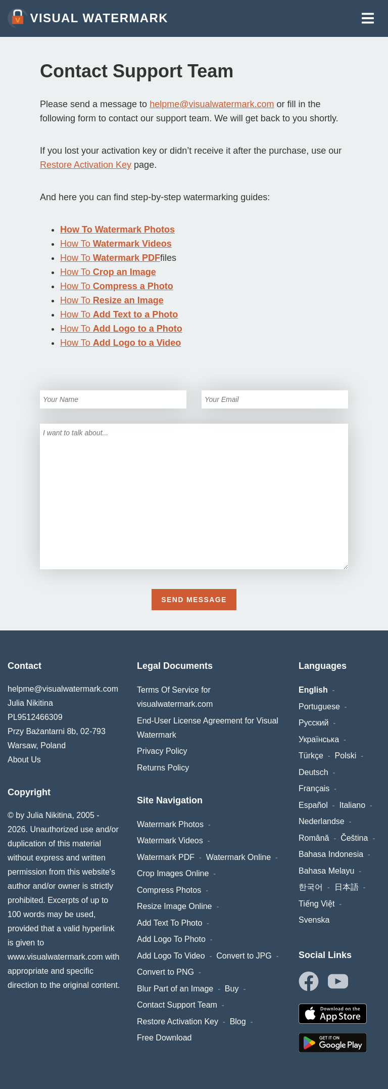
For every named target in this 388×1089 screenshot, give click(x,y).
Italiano (353, 805)
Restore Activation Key (85, 165)
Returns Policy (163, 767)
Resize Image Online (174, 906)
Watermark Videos (170, 840)
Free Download (164, 1037)
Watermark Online (238, 857)
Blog (238, 1021)
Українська (319, 739)
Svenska (314, 920)
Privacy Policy (162, 751)
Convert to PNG (165, 972)
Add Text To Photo (169, 923)
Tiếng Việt (316, 903)
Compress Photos (169, 890)
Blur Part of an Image (175, 988)
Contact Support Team (177, 1005)
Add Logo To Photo (171, 939)
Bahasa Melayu (326, 871)
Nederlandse (322, 821)
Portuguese (319, 706)
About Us (24, 759)
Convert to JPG (243, 955)
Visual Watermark (88, 18)
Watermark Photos (170, 824)
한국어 (311, 887)
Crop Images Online (173, 873)
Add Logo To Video (171, 955)
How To (116, 244)
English (313, 690)
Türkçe (311, 755)
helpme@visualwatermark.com (212, 104)
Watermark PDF (166, 857)
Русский (313, 722)
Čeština (354, 838)
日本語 (346, 887)
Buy (232, 988)
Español (313, 805)
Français (314, 788)
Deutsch (313, 772)
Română (314, 838)
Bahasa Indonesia (331, 854)
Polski (346, 755)
